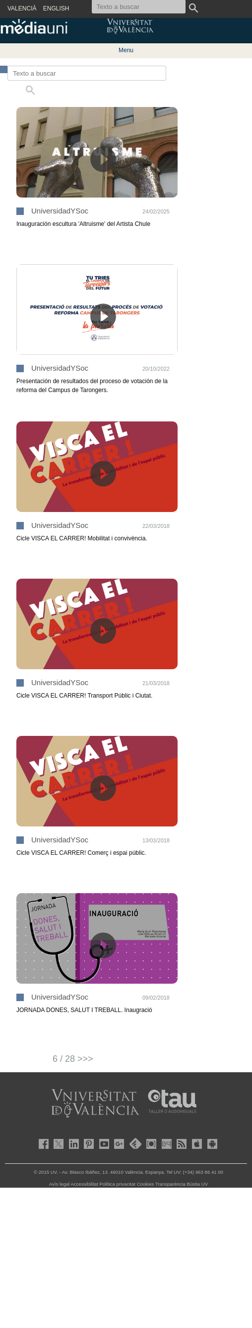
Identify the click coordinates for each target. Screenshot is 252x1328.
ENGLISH (56, 8)
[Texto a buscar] (86, 73)
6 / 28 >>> (73, 1059)
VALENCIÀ (21, 8)
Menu (126, 50)
